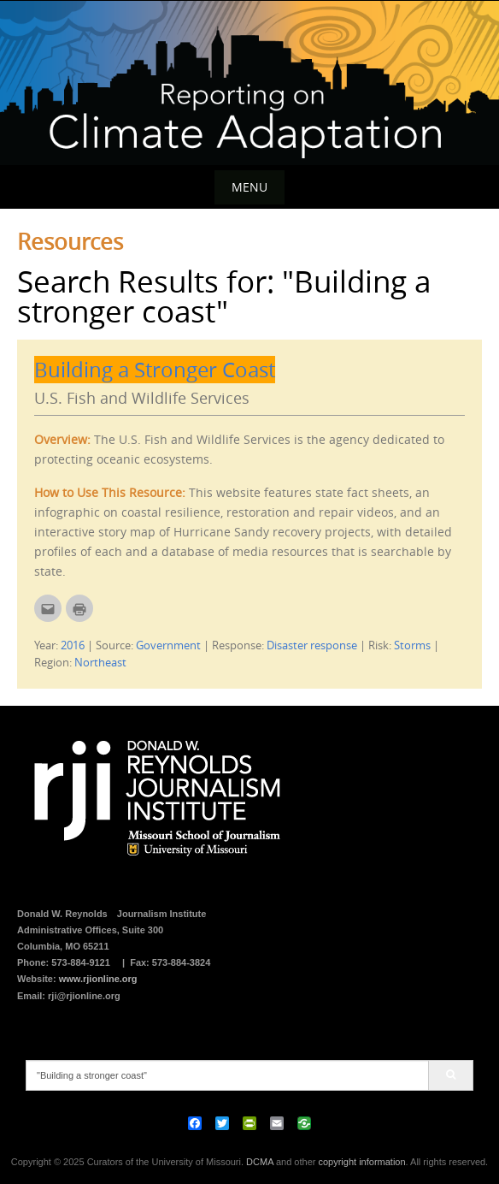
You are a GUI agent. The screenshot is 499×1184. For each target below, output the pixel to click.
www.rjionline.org (98, 979)
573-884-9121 (80, 962)
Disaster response (312, 645)
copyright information (361, 1162)
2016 (73, 645)
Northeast (100, 662)
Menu (249, 187)
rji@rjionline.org (84, 996)
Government (168, 645)
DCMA (259, 1162)
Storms (412, 645)
